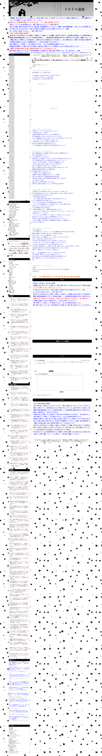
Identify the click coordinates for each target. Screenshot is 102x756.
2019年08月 (11, 159)
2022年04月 (11, 118)
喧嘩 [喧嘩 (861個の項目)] (16, 246)
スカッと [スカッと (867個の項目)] (25, 241)
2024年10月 (11, 80)
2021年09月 (11, 127)
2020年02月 (11, 151)
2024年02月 (11, 90)
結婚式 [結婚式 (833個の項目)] (24, 250)
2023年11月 (11, 94)
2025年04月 (11, 73)
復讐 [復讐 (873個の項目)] (13, 248)
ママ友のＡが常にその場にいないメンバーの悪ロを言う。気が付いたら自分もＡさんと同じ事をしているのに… (20, 459)
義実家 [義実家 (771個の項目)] (27, 250)
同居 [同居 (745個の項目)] (11, 246)
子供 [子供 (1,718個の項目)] (26, 246)
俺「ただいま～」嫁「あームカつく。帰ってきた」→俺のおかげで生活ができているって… (20, 300)
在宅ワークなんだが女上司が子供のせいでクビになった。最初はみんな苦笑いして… (20, 305)
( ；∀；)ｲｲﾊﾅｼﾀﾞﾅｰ (13, 203)
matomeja (11, 750)
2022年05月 (11, 117)
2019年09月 (11, 157)
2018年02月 (11, 181)
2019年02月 (11, 166)
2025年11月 (11, 64)
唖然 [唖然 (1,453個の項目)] (13, 246)
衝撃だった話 (12, 234)
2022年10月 (11, 111)
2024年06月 (11, 85)
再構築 (48, 276)
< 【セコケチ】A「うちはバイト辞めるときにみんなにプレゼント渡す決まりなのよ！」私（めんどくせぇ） (47, 55)
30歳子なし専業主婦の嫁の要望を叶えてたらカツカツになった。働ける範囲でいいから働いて (19, 502)
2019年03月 (11, 165)
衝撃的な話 (11, 235)
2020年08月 (11, 143)
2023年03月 (11, 104)
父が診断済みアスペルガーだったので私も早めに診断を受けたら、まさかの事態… (20, 410)
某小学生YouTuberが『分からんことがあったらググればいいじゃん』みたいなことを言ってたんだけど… (19, 655)
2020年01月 (11, 152)
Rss (13, 1)
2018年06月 (11, 176)
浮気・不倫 (11, 232)
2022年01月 (11, 122)
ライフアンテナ (12, 736)
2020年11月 (11, 140)
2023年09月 (11, 97)
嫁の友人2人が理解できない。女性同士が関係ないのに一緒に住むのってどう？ (49, 344)
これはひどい (12, 208)
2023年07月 (11, 99)
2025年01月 (11, 76)
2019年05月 (11, 162)
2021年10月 (11, 126)
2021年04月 (11, 133)
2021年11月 (11, 124)
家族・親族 (11, 220)
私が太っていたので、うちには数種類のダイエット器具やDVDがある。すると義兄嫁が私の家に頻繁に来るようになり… (19, 535)
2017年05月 (11, 193)
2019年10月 (11, 156)
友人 (51, 276)
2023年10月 (11, 95)
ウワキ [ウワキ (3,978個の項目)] (15, 241)
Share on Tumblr (51, 371)
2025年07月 (11, 69)
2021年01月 (11, 137)
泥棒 (65, 276)
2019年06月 (11, 161)
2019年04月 (11, 164)
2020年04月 (11, 148)
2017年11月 (11, 185)
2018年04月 (11, 179)
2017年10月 (11, 186)
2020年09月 (11, 142)
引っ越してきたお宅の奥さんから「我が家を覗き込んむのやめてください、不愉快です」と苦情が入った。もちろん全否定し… (19, 483)
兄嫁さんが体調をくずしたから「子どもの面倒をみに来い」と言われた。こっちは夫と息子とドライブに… (20, 362)
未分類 (10, 227)
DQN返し (11, 204)
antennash (11, 732)
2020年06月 (11, 146)
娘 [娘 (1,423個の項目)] (22, 246)
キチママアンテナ (13, 734)
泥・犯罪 (11, 231)
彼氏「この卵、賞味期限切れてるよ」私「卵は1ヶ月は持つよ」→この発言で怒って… (19, 644)
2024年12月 (11, 78)
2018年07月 (11, 175)
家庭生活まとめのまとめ (14, 742)
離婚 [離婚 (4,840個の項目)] (26, 253)
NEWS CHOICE (12, 746)
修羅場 (10, 215)
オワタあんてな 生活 (13, 751)
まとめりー (11, 747)
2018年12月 (11, 169)
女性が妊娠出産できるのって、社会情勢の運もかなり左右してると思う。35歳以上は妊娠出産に (19, 507)
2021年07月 (11, 130)
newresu (11, 727)
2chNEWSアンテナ (13, 749)
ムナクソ (11, 213)
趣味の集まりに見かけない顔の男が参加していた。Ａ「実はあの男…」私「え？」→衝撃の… (19, 316)
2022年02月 (11, 121)
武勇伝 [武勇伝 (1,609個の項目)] (14, 250)
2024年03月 (11, 89)
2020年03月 (11, 150)
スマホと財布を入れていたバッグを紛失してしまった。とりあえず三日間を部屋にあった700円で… (20, 356)
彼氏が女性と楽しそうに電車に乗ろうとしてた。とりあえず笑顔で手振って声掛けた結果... (52, 350)
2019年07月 (11, 160)
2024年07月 (11, 84)
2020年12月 (11, 138)
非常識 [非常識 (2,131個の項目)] (11, 255)
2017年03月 (11, 195)
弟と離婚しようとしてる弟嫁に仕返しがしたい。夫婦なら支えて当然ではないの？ (50, 352)
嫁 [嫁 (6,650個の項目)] (24, 246)
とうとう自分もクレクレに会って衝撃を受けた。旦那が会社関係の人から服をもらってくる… (19, 599)
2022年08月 (11, 113)
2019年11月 (11, 155)
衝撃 (76, 276)
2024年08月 (11, 83)
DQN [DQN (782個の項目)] (10, 241)
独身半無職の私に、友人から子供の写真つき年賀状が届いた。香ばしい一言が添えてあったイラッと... (54, 346)
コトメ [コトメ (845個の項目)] (21, 241)
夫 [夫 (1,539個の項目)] (17, 246)
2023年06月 (11, 100)
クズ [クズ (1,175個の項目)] (19, 241)
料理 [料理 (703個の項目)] (25, 248)
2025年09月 (11, 66)
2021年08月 (11, 128)
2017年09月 (11, 188)
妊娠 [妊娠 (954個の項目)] (19, 246)
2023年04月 (11, 103)
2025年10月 (11, 65)
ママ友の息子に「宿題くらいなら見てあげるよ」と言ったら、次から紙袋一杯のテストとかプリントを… (19, 473)
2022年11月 (11, 109)
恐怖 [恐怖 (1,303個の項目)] (16, 248)
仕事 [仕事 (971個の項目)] (20, 244)
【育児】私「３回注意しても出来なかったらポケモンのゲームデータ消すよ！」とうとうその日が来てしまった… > (76, 55)
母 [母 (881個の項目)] (16, 250)
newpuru (11, 729)
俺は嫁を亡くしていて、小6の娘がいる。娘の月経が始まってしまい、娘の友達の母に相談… (20, 379)
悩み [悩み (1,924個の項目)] (20, 248)
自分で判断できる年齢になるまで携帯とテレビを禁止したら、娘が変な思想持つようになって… (19, 586)
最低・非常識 (12, 226)
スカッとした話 (12, 210)
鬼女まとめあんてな (13, 740)
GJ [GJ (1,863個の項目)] (12, 241)
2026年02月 (11, 60)
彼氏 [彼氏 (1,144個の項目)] (11, 248)
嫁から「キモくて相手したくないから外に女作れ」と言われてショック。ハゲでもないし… (20, 338)
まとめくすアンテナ (13, 752)
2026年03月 (11, 59)
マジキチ (11, 212)
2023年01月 (11, 107)
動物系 (10, 217)
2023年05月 (11, 102)
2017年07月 (11, 190)
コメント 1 (46, 64)
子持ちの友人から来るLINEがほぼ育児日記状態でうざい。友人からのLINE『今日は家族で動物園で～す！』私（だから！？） (19, 525)
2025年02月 (11, 75)
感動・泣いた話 (12, 225)
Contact (16, 1)
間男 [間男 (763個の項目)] (24, 253)
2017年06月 (11, 191)
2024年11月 (11, 79)
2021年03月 (11, 135)
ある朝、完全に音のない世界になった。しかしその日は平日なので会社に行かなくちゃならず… (20, 333)
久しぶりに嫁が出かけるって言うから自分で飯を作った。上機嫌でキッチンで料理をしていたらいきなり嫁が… (20, 437)
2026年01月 (11, 61)
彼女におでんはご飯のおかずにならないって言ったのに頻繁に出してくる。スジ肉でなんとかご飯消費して (19, 616)
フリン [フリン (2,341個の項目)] (11, 244)
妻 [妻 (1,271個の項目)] (20, 246)
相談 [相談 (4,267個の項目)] (18, 250)
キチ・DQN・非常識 (13, 207)
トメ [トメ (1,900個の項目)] (28, 241)
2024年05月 (11, 87)
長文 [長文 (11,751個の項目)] (21, 253)
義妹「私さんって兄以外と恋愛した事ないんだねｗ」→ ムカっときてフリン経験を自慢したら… (19, 694)
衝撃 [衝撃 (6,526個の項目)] (15, 253)
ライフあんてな (12, 745)
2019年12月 (11, 154)
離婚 (79, 276)
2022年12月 (11, 108)
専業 (59, 276)
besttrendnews (12, 741)
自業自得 (72, 276)
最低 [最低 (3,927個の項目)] (10, 250)
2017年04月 (11, 194)
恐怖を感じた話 (12, 223)
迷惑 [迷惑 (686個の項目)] (17, 253)
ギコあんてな (12, 744)
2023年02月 (11, 105)
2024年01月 (11, 92)
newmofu (11, 728)
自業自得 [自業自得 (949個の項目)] (11, 253)
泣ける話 (11, 230)
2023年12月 (11, 93)
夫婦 (10, 218)
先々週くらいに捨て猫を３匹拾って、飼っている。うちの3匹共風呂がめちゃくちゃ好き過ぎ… (19, 554)
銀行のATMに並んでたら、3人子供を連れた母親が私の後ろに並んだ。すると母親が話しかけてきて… (20, 416)
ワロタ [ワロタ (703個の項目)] (18, 244)
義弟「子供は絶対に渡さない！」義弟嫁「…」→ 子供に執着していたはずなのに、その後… (19, 367)
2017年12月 (11, 184)
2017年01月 (11, 198)
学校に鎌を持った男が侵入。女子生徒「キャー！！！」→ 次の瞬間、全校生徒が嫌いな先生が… (19, 464)
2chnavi (10, 739)
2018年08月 (11, 174)
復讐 (10, 221)
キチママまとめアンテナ (14, 735)
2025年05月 (11, 71)
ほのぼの (11, 211)
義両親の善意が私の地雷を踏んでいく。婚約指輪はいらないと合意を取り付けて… (20, 421)
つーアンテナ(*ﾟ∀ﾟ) (13, 730)
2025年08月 (11, 68)
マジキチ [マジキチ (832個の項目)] (15, 244)
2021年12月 (11, 123)
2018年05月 (11, 178)
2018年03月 (11, 180)
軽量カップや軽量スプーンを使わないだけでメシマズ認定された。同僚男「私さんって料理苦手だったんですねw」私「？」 (19, 478)
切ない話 (11, 216)
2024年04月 (11, 88)
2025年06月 (11, 70)
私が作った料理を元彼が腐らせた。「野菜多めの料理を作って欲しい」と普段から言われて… (19, 568)
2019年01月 (11, 167)
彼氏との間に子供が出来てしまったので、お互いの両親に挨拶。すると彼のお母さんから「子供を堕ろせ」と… (20, 454)
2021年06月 (11, 131)
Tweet (34, 66)
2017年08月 (11, 189)
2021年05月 (11, 132)
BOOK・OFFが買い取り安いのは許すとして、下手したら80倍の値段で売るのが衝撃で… (18, 712)
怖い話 (10, 222)
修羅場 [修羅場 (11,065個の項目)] (25, 244)
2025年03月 (11, 74)
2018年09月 (11, 173)
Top (10, 1)
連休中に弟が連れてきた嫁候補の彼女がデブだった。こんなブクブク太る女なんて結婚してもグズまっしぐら (55, 348)
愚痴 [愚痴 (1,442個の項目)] (23, 248)
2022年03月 (11, 119)
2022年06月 (11, 116)
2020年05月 (11, 147)
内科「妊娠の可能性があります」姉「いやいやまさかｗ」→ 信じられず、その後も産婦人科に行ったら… (19, 310)
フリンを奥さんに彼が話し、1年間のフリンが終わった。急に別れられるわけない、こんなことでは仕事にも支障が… (19, 591)
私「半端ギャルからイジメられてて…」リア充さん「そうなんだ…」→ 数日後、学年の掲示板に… (19, 577)
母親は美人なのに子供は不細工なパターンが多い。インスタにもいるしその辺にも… (20, 327)
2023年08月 (11, 98)
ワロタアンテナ (12, 738)
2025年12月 (11, 63)
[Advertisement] (48, 95)
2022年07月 (11, 114)
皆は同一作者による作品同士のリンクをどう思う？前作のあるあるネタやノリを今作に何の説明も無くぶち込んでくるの (19, 573)
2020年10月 (11, 141)
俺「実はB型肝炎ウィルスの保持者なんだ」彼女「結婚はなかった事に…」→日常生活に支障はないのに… (19, 663)
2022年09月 (11, 112)
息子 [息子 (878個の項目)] (18, 248)
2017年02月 (11, 197)
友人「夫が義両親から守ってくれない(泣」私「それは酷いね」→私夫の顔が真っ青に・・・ (19, 706)
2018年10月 (11, 171)
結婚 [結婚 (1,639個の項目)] (22, 250)
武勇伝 (10, 228)
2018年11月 (11, 170)
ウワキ (40, 276)
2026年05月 (11, 56)
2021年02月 (11, 136)
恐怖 (62, 276)
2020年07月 (11, 145)
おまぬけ (11, 206)
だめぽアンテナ (12, 733)
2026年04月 (11, 57)
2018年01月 (11, 183)
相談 (68, 276)
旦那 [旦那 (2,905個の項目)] (27, 248)
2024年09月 (11, 81)
